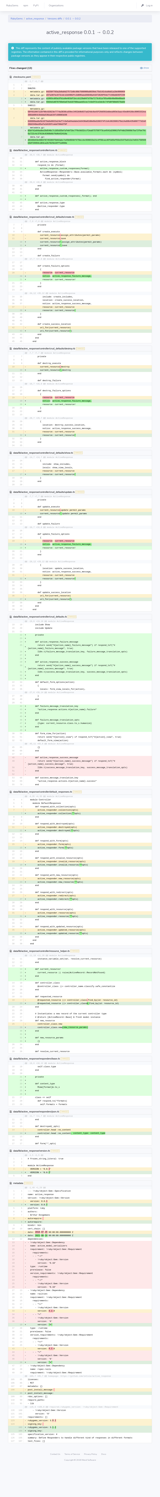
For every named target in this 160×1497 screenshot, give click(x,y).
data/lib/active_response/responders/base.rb (36, 1080)
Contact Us (55, 1485)
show (146, 67)
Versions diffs (54, 18)
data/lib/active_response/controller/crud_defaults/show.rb (43, 460)
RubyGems (17, 18)
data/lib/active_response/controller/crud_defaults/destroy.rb (44, 353)
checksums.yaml (22, 77)
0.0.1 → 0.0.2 (73, 18)
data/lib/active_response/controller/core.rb (35, 151)
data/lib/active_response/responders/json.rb (36, 1134)
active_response (35, 18)
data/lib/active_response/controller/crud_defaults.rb (40, 628)
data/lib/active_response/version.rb (31, 1174)
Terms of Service (72, 1485)
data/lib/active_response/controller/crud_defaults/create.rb (43, 219)
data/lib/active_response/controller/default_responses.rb (42, 806)
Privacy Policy (91, 1485)
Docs (103, 1485)
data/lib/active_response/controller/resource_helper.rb (41, 970)
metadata (18, 1207)
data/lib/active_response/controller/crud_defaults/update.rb (44, 500)
